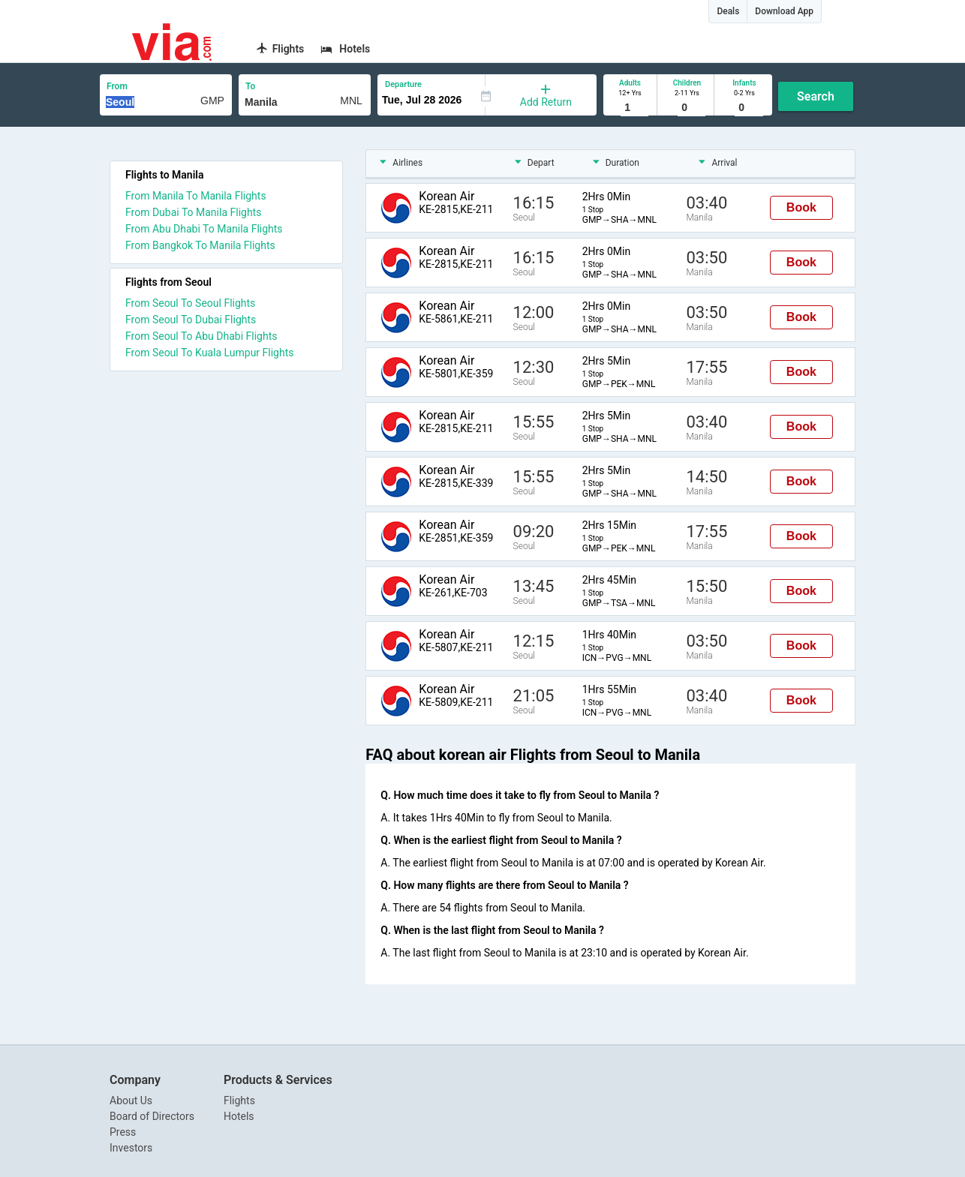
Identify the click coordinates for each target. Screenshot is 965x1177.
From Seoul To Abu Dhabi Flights (201, 336)
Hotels (239, 1116)
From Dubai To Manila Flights (193, 212)
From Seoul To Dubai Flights (190, 320)
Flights (239, 1100)
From (117, 86)
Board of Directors (152, 1116)
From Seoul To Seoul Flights (190, 303)
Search (815, 96)
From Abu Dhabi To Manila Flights (204, 229)
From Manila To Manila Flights (195, 196)
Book (801, 207)
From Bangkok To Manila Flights (200, 245)
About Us (131, 1100)
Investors (131, 1148)
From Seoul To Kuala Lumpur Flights (209, 353)
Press (123, 1132)
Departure (403, 84)
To (250, 86)
